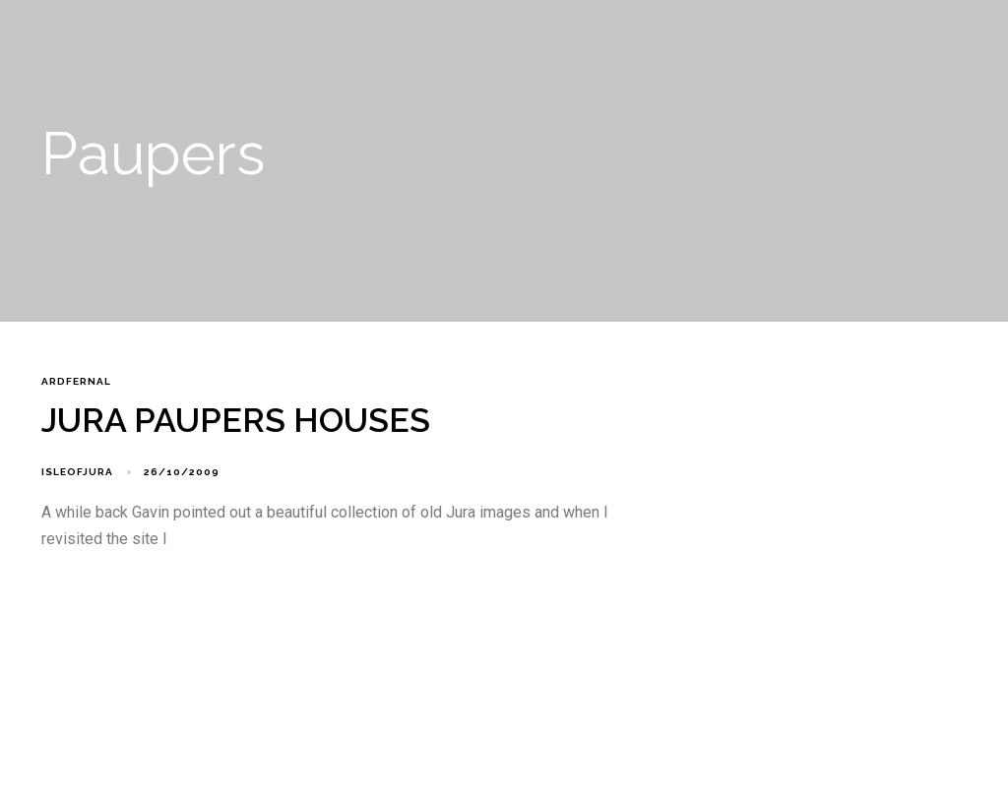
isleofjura (77, 471)
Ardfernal (76, 381)
